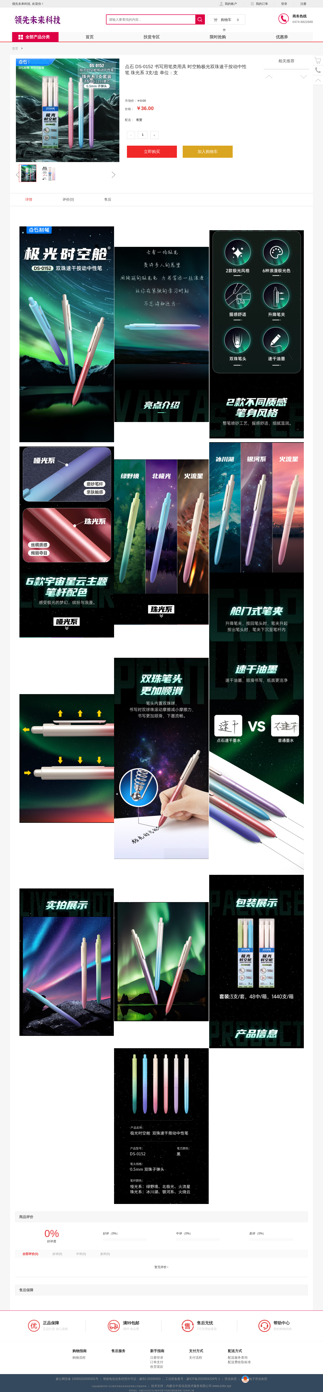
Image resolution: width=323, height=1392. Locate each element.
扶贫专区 (152, 37)
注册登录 (156, 1357)
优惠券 (282, 37)
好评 (57, 1254)
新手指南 (157, 1351)
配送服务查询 (238, 1357)
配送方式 (235, 1351)
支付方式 (196, 1351)
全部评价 (30, 1254)
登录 (284, 4)
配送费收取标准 (239, 1362)
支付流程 (195, 1357)
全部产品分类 (34, 37)
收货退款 (156, 1367)
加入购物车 (208, 151)
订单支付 (156, 1362)
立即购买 (152, 151)
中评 (81, 1254)
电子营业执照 (254, 1379)
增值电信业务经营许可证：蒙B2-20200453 (131, 1379)
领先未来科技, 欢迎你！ (28, 4)
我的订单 (259, 4)
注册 (303, 4)
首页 (90, 37)
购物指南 (79, 1351)
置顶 (318, 80)
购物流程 (79, 1357)
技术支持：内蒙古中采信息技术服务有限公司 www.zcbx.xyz (191, 1386)
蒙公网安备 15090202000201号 (77, 1379)
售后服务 (118, 1351)
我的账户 (228, 4)
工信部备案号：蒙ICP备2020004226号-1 (192, 1379)
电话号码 (318, 70)
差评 (105, 1254)
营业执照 (231, 1379)
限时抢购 (218, 37)
